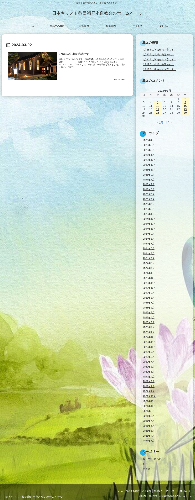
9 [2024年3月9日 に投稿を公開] (185, 102)
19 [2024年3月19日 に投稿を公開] (157, 109)
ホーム (120, 491)
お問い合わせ (183, 491)
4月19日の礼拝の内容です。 (158, 64)
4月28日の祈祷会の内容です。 (159, 49)
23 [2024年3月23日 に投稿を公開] (185, 109)
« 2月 (160, 122)
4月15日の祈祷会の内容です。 (159, 69)
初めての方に (132, 491)
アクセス (170, 491)
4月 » (169, 122)
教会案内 (146, 491)
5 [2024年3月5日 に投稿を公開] (157, 102)
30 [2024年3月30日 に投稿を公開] (185, 112)
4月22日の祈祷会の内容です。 (159, 59)
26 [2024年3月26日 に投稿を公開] (157, 112)
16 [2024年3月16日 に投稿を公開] (185, 105)
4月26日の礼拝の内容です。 (158, 54)
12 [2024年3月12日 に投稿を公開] (157, 105)
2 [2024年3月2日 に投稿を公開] (185, 99)
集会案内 (158, 491)
